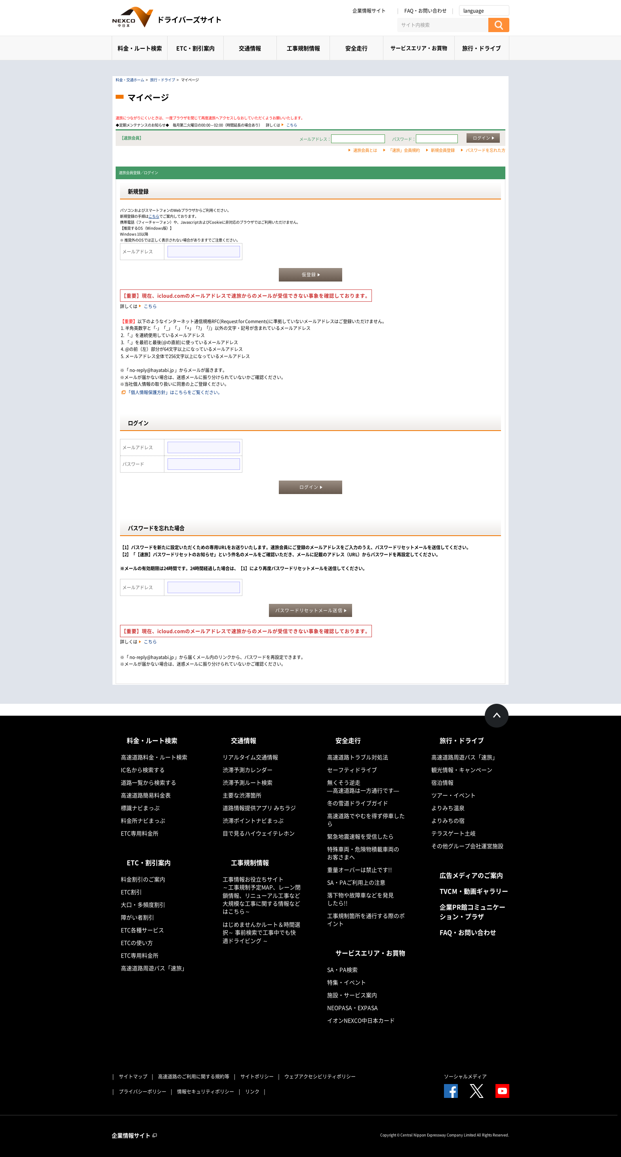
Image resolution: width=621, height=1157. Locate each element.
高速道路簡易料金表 (146, 795)
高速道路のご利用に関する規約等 (193, 1076)
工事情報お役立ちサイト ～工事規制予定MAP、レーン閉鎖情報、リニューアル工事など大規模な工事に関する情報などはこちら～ (262, 895)
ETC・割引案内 (195, 48)
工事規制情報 (303, 48)
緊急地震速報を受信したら (360, 836)
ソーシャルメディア (465, 1076)
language (473, 10)
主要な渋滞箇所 (242, 795)
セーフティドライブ (352, 770)
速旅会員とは (365, 150)
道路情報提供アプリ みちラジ (259, 808)
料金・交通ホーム (130, 79)
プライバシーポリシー (142, 1091)
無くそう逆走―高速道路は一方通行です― (363, 786)
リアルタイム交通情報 (250, 757)
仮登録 (309, 274)
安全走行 (356, 48)
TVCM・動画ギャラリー (474, 891)
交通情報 (250, 48)
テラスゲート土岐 (453, 833)
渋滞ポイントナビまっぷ (253, 820)
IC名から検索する (143, 770)
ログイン (481, 138)
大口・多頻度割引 (143, 904)
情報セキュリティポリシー (205, 1091)
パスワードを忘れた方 (485, 150)
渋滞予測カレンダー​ (247, 770)
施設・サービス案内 (352, 995)
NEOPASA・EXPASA (352, 1007)
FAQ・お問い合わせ (425, 10)
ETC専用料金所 (139, 833)
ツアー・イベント (453, 795)
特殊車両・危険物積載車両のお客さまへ (363, 853)
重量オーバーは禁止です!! (359, 869)
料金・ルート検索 (140, 48)
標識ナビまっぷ (140, 808)
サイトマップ (133, 1076)
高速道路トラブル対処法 (357, 757)
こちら (291, 125)
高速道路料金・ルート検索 (154, 757)
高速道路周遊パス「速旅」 (154, 968)
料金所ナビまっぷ (143, 820)
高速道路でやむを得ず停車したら (366, 820)
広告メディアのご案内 (471, 875)
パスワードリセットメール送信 (308, 610)
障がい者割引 (137, 917)
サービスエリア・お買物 (419, 48)
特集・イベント (346, 982)
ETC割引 (131, 892)
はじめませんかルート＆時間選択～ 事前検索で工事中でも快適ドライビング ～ (261, 932)
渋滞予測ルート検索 (247, 782)
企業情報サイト (371, 10)
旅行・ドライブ (481, 48)
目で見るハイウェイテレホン (259, 833)
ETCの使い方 (137, 942)
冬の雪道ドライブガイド (357, 803)
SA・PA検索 (342, 969)
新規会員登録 (443, 150)
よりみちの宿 (448, 820)
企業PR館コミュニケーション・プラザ (472, 911)
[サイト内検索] (442, 25)
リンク (252, 1091)
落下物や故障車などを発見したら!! (360, 899)
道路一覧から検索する (148, 782)
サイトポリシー (257, 1076)
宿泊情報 (442, 782)
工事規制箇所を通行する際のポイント (366, 919)
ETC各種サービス (142, 930)
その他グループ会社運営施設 (467, 846)
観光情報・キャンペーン (461, 770)
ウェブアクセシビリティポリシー (320, 1076)
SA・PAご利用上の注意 (356, 882)
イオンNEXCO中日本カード (361, 1020)
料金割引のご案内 (143, 879)
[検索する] (498, 25)
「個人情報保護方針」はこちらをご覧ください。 (174, 392)
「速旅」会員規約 (404, 150)
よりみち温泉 (448, 808)
